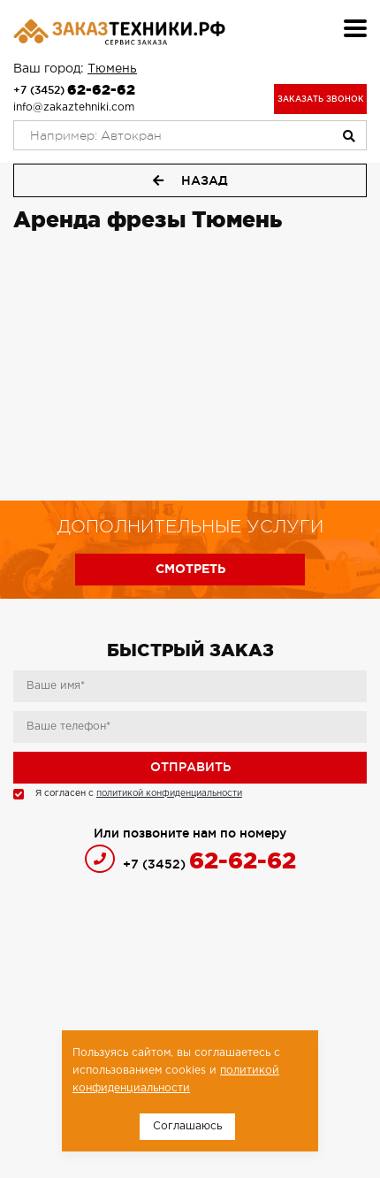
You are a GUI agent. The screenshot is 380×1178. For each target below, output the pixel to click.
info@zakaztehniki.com (73, 107)
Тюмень (112, 69)
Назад (190, 180)
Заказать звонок (320, 99)
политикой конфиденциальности (169, 794)
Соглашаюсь (187, 1126)
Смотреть (190, 569)
